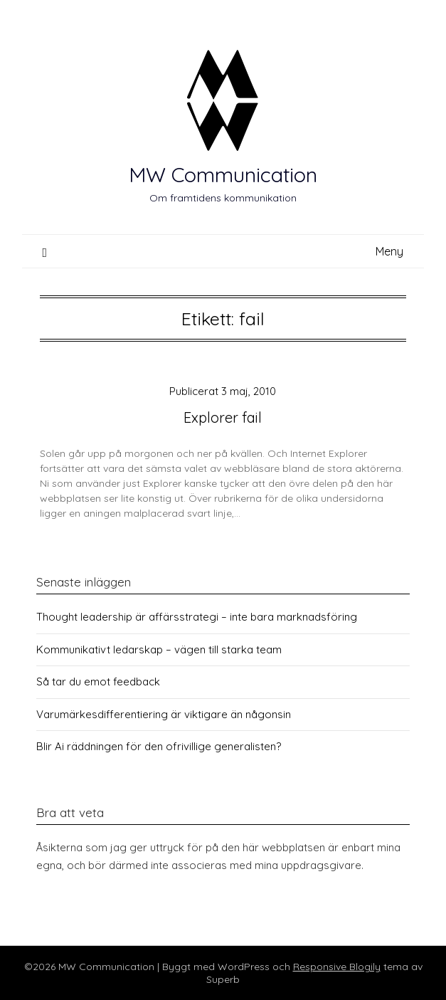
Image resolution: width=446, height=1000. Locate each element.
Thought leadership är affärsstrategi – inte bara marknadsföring (196, 616)
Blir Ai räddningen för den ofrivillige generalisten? (158, 746)
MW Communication (223, 174)
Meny (389, 251)
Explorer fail (223, 417)
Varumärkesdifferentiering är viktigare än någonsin (163, 714)
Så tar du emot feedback (98, 681)
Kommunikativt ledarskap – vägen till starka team (159, 649)
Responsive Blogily (337, 966)
